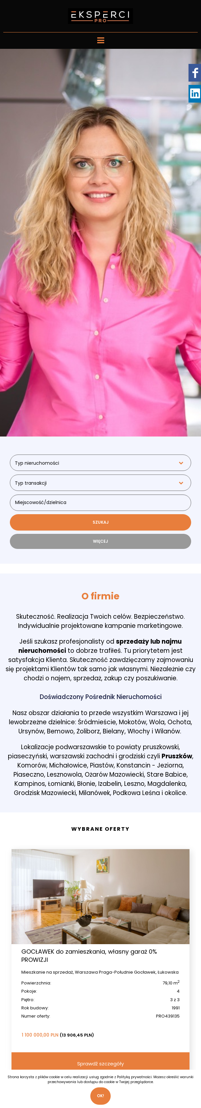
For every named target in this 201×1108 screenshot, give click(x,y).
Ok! (100, 1095)
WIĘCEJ (100, 541)
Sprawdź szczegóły (100, 1063)
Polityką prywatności (134, 1077)
